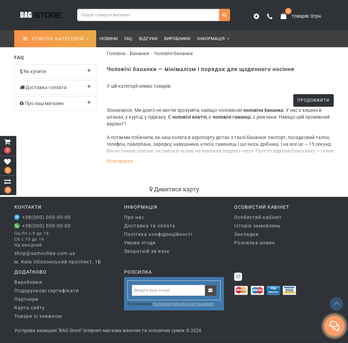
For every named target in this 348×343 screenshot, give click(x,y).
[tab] (55, 71)
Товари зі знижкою (38, 316)
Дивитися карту (174, 189)
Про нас (134, 217)
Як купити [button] (55, 71)
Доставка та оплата (149, 225)
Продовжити (313, 100)
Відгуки (148, 38)
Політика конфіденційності (158, 234)
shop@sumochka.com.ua (44, 253)
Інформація (213, 38)
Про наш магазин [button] (55, 103)
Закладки (246, 234)
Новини (109, 38)
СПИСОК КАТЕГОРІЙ (56, 38)
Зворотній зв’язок (147, 251)
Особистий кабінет (258, 217)
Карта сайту (29, 307)
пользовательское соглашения (183, 304)
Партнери (26, 299)
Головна (116, 53)
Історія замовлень (257, 225)
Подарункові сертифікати (46, 290)
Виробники (177, 38)
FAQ (128, 38)
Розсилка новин (254, 242)
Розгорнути (120, 161)
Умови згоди (140, 242)
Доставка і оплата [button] (55, 87)
